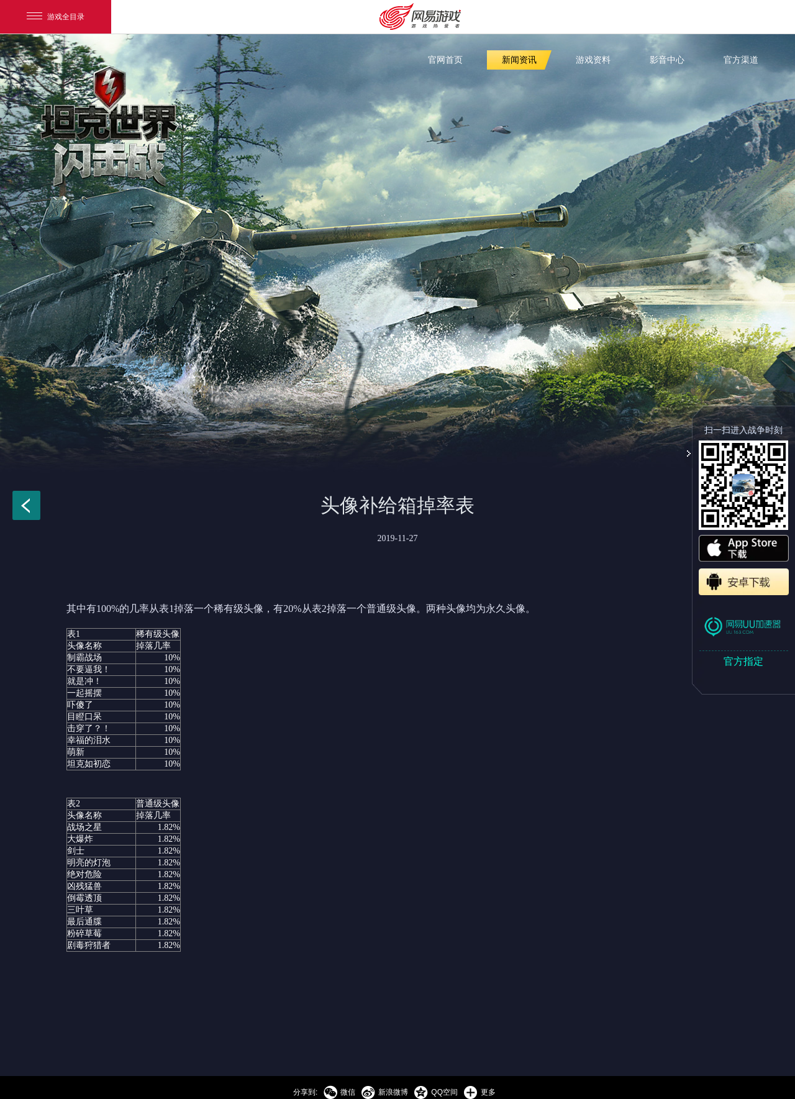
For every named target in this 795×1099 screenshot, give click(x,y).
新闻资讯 (519, 60)
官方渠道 (741, 60)
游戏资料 (593, 60)
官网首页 (445, 60)
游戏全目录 (55, 16)
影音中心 (667, 60)
